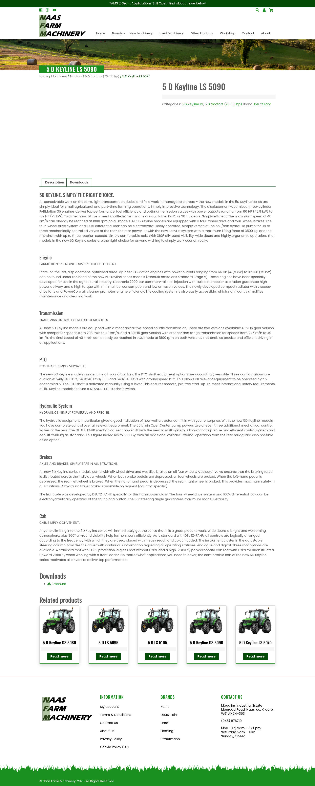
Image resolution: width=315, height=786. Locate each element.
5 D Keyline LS (192, 104)
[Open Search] (271, 10)
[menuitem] (101, 33)
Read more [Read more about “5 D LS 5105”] (157, 656)
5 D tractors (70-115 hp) (102, 76)
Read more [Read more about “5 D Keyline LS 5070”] (256, 656)
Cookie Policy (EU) (114, 747)
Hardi (165, 723)
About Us (107, 731)
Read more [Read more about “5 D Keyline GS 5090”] (206, 656)
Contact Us (109, 723)
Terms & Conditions (115, 714)
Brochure (56, 584)
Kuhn (165, 706)
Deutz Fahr (262, 104)
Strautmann (170, 739)
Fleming (167, 731)
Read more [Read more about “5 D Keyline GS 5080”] (59, 656)
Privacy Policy (111, 739)
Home (43, 76)
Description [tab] (54, 182)
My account (109, 706)
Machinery (59, 76)
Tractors (76, 76)
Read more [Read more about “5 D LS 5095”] (108, 656)
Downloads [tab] (79, 182)
